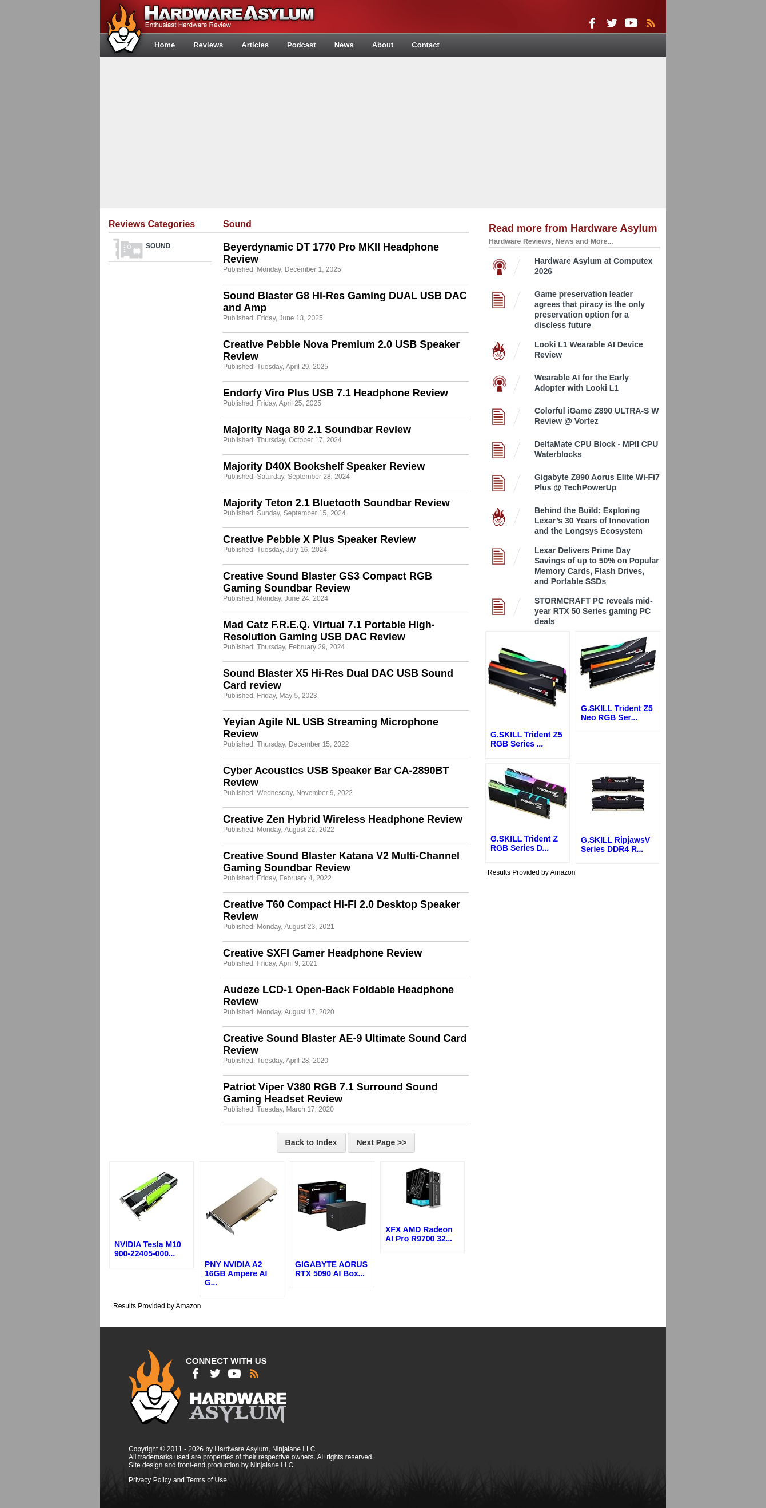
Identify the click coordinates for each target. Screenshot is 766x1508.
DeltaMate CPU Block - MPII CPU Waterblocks (596, 449)
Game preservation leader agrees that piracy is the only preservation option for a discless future (589, 309)
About (383, 45)
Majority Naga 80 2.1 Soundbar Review (317, 429)
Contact (425, 45)
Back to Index (311, 1142)
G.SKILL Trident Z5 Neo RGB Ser (617, 713)
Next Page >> (381, 1142)
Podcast (301, 45)
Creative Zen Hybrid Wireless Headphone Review (342, 819)
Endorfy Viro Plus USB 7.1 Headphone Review (335, 393)
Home (164, 45)
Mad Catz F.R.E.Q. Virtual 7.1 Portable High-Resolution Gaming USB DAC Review (329, 630)
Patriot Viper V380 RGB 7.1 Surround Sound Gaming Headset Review (330, 1093)
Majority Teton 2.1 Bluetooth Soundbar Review (336, 503)
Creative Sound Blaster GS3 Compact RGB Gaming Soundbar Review (327, 582)
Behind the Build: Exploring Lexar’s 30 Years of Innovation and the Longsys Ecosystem (591, 520)
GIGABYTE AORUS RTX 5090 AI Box (331, 1269)
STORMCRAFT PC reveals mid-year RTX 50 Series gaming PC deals (593, 611)
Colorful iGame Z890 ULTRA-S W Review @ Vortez (596, 416)
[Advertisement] (383, 131)
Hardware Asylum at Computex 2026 (593, 266)
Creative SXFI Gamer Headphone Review (322, 953)
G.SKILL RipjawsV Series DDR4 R (615, 844)
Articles (255, 45)
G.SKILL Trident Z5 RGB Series (526, 739)
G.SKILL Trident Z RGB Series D (524, 843)
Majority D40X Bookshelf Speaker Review (324, 466)
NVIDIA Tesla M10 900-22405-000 (147, 1249)
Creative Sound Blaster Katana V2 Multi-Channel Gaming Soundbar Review (341, 862)
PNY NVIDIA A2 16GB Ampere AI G (236, 1273)
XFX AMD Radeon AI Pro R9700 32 (419, 1234)
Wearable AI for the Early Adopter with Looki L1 (581, 382)
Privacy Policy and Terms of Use (178, 1480)
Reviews (208, 45)
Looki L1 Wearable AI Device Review (588, 349)
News (344, 45)
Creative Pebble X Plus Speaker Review (319, 539)
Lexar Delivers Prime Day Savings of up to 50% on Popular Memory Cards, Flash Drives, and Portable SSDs (596, 566)
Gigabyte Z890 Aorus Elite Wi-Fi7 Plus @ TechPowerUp (597, 482)
